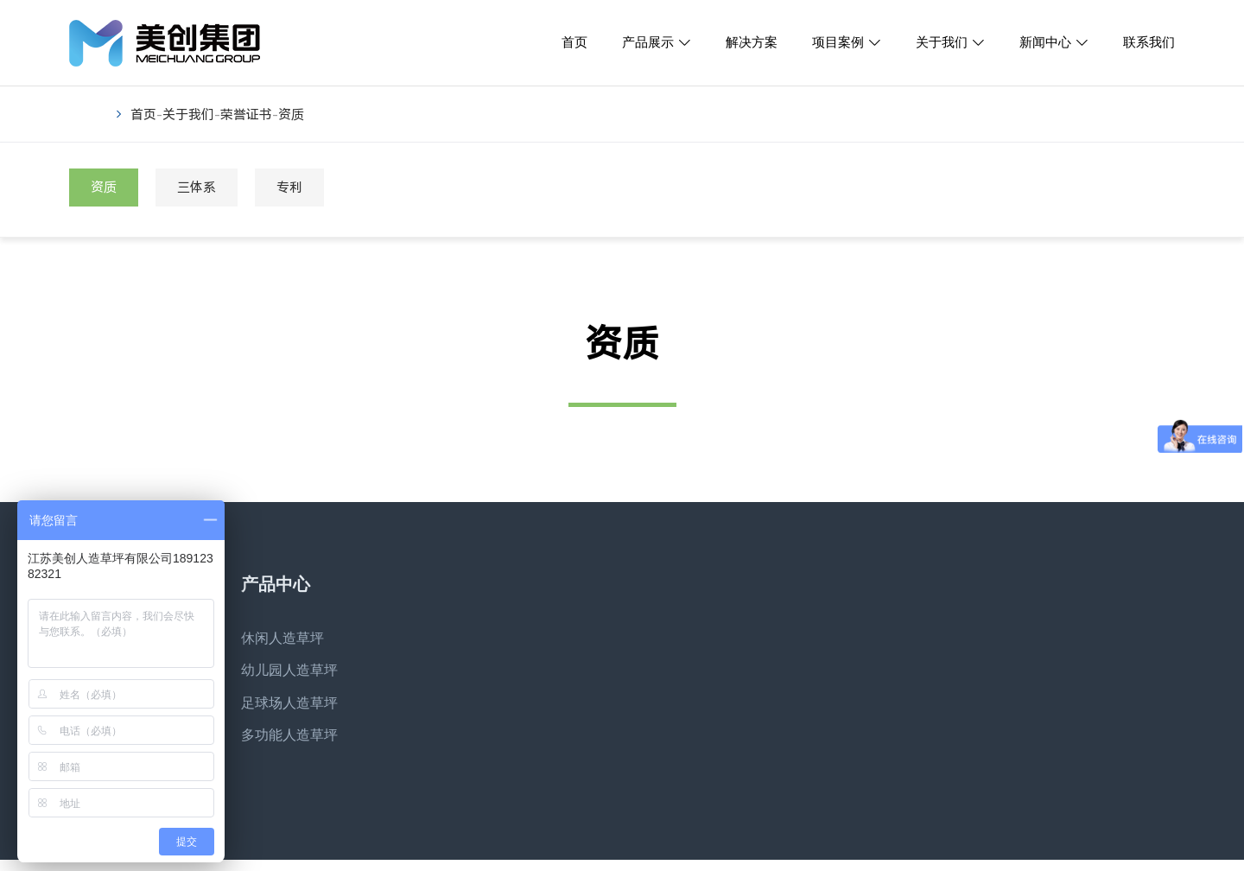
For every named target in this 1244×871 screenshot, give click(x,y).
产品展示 (648, 42)
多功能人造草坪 (289, 735)
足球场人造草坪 (289, 703)
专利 (289, 187)
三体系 (196, 187)
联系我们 (1149, 42)
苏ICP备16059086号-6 (513, 858)
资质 (291, 114)
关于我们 (942, 42)
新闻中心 (1045, 42)
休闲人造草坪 (282, 638)
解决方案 (752, 42)
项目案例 (838, 42)
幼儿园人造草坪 (289, 670)
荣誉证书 (246, 114)
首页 (574, 42)
